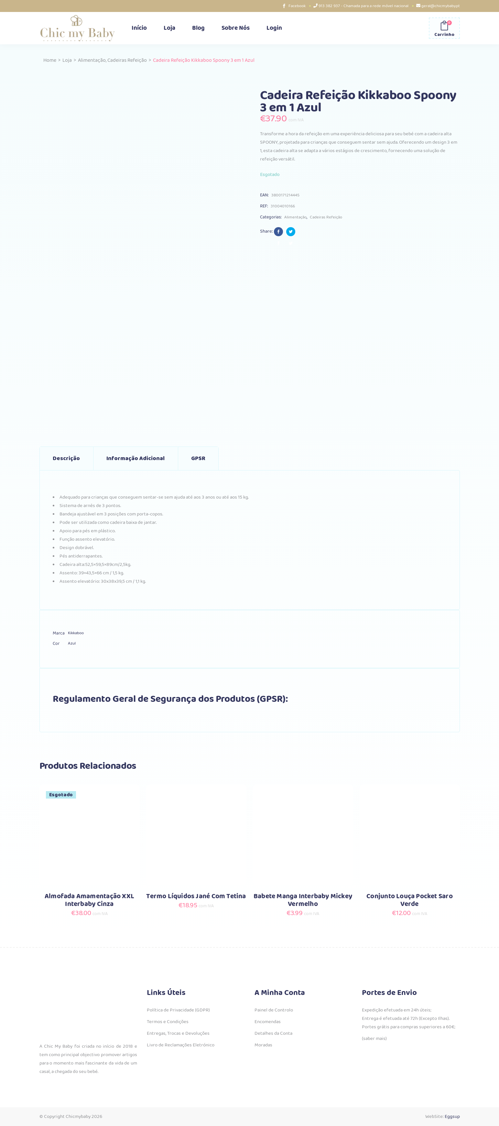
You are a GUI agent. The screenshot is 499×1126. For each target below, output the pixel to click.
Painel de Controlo (274, 1010)
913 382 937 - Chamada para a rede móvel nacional (363, 6)
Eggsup (452, 1116)
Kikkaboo (76, 633)
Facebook (297, 6)
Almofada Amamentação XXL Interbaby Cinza (89, 900)
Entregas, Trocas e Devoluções (178, 1033)
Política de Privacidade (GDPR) (178, 1010)
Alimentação (92, 60)
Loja (67, 60)
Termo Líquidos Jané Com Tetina (196, 896)
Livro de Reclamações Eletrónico (180, 1045)
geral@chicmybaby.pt (440, 6)
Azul (72, 643)
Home (49, 60)
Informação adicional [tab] (135, 458)
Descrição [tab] (66, 458)
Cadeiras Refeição (127, 60)
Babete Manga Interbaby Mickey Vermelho (303, 900)
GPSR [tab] (198, 458)
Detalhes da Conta (273, 1033)
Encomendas (268, 1022)
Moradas (263, 1045)
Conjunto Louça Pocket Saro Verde (409, 900)
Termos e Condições (168, 1022)
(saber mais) (374, 1039)
